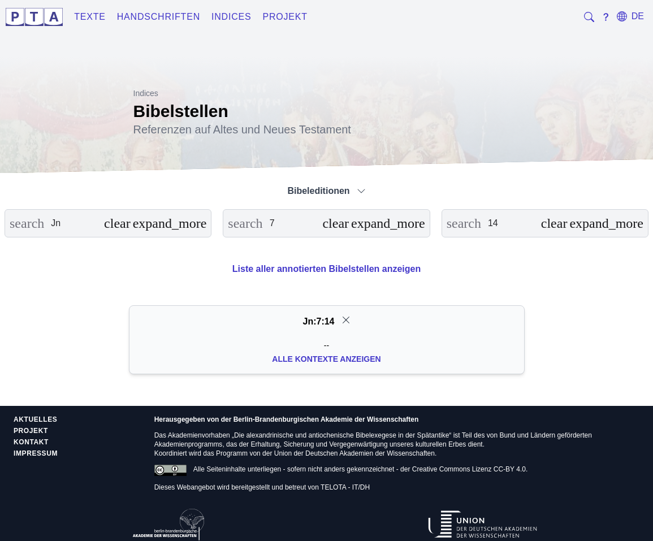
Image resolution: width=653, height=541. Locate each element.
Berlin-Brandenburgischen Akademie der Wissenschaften (326, 419)
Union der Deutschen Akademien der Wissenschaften (354, 453)
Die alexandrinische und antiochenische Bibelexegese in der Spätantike (341, 435)
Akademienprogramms (188, 444)
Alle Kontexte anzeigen (326, 358)
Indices (231, 16)
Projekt (285, 16)
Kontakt (31, 442)
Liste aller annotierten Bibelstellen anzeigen (326, 269)
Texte (90, 16)
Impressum (36, 453)
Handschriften (158, 16)
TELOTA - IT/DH (345, 487)
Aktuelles (35, 419)
